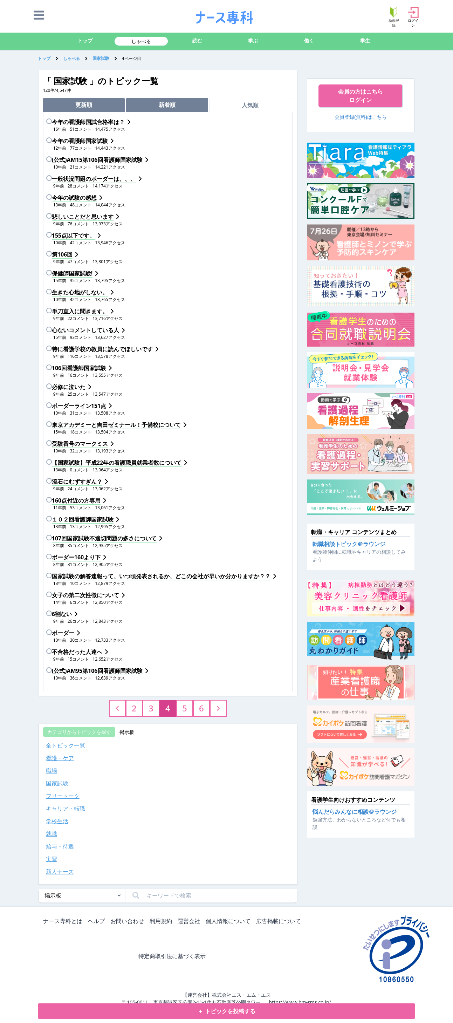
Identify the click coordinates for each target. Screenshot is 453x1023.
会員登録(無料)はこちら (361, 117)
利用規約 (162, 921)
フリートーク (63, 796)
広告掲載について (280, 921)
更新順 (83, 105)
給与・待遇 (60, 846)
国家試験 (100, 58)
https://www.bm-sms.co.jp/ (300, 1002)
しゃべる (141, 41)
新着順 (167, 105)
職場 (51, 771)
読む (197, 40)
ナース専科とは (64, 921)
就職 (51, 834)
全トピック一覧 (65, 745)
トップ (85, 40)
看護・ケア (60, 758)
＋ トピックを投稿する (226, 1011)
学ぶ (253, 40)
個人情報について (229, 921)
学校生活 (57, 821)
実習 (51, 859)
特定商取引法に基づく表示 (173, 956)
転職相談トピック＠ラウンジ (349, 544)
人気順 (250, 105)
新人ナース (60, 871)
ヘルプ (98, 921)
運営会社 (190, 921)
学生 (365, 40)
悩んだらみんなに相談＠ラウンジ (355, 812)
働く (309, 40)
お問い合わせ (128, 921)
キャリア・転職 (65, 808)
